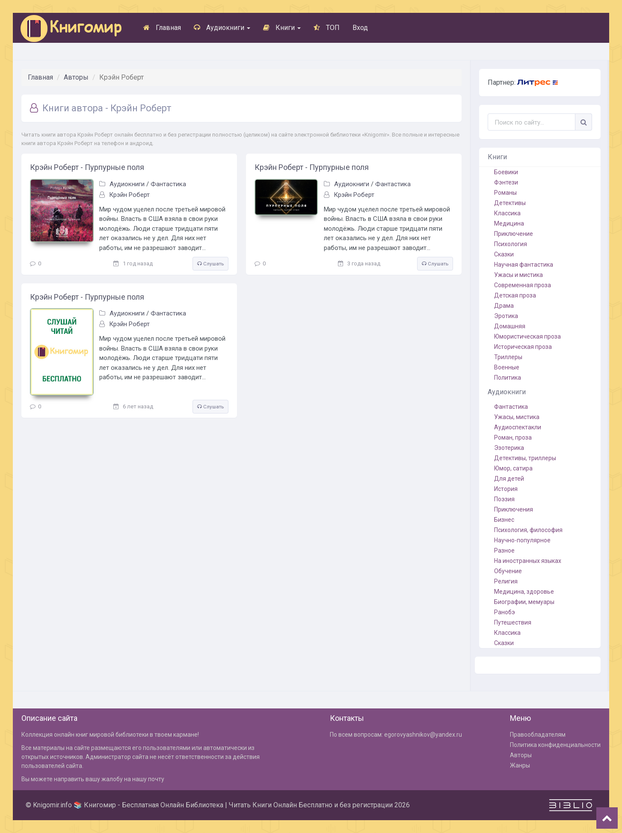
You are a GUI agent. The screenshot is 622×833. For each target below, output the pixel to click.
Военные (506, 367)
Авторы (76, 77)
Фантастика (168, 184)
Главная (162, 28)
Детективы (510, 202)
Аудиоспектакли (517, 427)
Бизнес (504, 519)
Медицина (509, 223)
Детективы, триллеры (525, 458)
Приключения (513, 509)
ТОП (327, 28)
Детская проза (515, 295)
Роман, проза (513, 437)
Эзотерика (509, 447)
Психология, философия (528, 530)
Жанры (520, 765)
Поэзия (504, 499)
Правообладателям (538, 734)
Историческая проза (523, 346)
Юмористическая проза (527, 336)
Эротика (506, 315)
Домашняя (509, 326)
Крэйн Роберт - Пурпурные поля (87, 167)
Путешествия (512, 622)
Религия (506, 581)
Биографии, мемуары (524, 601)
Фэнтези (506, 182)
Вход (360, 28)
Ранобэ (504, 612)
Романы (505, 192)
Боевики (506, 172)
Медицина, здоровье (524, 591)
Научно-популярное (522, 540)
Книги (282, 28)
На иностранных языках (527, 560)
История (506, 488)
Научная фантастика (523, 264)
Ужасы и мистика (518, 274)
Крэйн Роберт (129, 195)
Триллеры (508, 357)
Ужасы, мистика (516, 417)
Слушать (210, 264)
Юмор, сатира (513, 468)
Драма (504, 305)
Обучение (508, 571)
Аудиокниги (222, 28)
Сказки (504, 254)
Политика (507, 377)
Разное (504, 550)
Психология (510, 244)
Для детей (509, 478)
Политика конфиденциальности (555, 744)
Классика (507, 213)
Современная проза (522, 285)
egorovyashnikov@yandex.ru (423, 734)
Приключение (513, 233)
